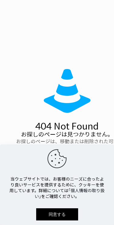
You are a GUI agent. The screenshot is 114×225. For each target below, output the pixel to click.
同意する (57, 214)
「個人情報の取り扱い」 (70, 193)
